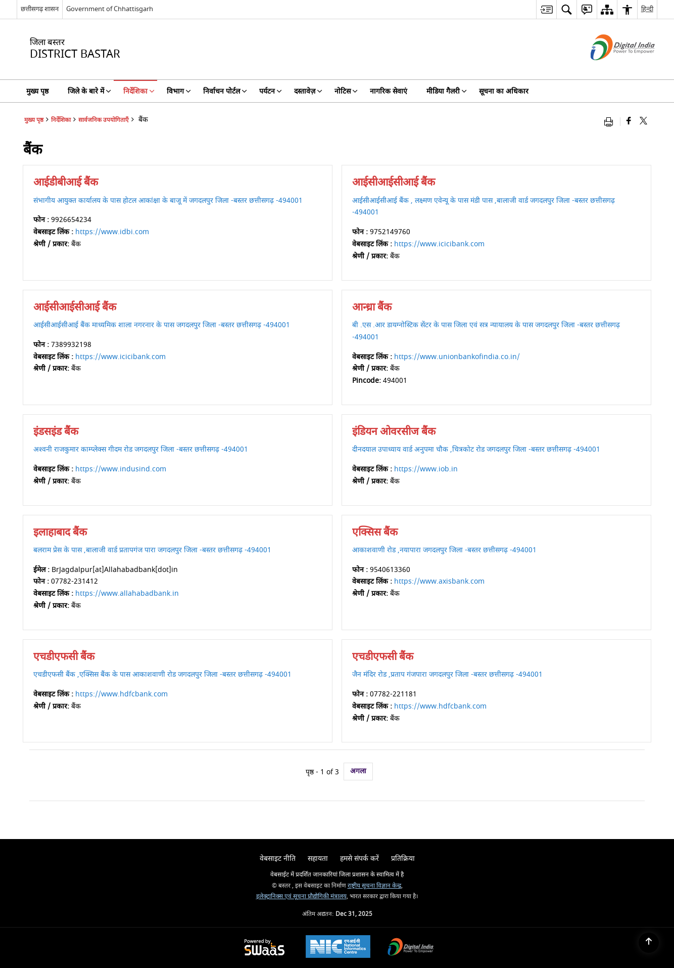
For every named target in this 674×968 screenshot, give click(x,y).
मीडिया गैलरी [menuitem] (446, 91)
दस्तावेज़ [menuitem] (308, 91)
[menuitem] (546, 9)
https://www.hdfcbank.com (121, 694)
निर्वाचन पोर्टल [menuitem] (225, 91)
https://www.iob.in (426, 469)
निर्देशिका (61, 120)
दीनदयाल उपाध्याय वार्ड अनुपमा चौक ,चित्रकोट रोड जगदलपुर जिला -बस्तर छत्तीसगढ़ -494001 (476, 449)
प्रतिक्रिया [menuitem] (403, 858)
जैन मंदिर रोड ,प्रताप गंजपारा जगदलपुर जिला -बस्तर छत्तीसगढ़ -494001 (447, 674)
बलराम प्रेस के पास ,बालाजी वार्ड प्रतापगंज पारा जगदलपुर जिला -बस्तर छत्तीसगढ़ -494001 (152, 550)
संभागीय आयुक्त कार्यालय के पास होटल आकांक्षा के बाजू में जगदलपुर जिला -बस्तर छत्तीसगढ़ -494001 (168, 200)
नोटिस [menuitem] (346, 91)
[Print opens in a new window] (610, 121)
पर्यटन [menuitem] (270, 91)
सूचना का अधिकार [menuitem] (503, 91)
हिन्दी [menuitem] (647, 9)
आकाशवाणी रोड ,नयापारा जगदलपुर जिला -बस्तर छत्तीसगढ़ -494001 (444, 550)
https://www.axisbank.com (439, 581)
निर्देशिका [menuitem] (139, 91)
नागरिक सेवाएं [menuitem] (388, 91)
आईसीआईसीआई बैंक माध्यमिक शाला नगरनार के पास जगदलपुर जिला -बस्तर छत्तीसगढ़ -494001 (161, 325)
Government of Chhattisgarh (109, 9)
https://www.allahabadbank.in (127, 593)
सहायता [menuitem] (318, 858)
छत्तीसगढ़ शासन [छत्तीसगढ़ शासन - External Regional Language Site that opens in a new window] (40, 9)
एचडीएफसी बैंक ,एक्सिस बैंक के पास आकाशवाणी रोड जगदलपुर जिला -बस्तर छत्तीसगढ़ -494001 (162, 674)
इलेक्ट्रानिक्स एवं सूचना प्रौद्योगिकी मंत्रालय (301, 896)
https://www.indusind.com (120, 469)
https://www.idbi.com (112, 232)
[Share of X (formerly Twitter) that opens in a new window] (643, 121)
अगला (358, 771)
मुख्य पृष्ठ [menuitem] (37, 91)
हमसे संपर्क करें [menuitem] (359, 858)
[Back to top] (649, 943)
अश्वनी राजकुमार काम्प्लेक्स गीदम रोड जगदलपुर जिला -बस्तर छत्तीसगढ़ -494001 (140, 449)
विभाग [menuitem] (179, 91)
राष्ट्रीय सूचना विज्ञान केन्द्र (374, 886)
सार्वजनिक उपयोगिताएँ (103, 120)
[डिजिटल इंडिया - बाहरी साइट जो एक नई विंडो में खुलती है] (610, 69)
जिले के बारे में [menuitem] (89, 91)
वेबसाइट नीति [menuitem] (278, 858)
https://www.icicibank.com (439, 244)
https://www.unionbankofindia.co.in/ (457, 356)
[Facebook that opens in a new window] (628, 121)
